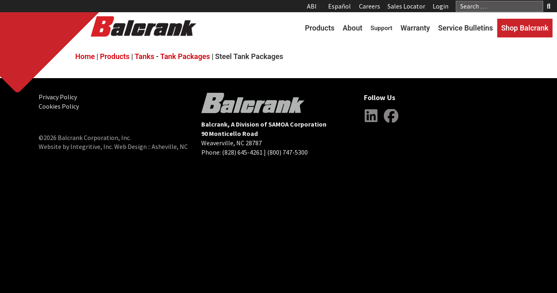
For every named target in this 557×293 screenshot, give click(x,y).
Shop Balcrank (524, 28)
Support (381, 28)
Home (85, 56)
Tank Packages (185, 56)
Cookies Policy (59, 106)
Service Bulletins (465, 28)
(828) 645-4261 (242, 152)
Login (440, 6)
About (352, 28)
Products (320, 28)
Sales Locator (406, 6)
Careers (369, 6)
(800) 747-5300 (287, 152)
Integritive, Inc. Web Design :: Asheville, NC (129, 146)
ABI (312, 6)
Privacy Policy (58, 97)
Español (339, 6)
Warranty (415, 28)
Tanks (144, 56)
